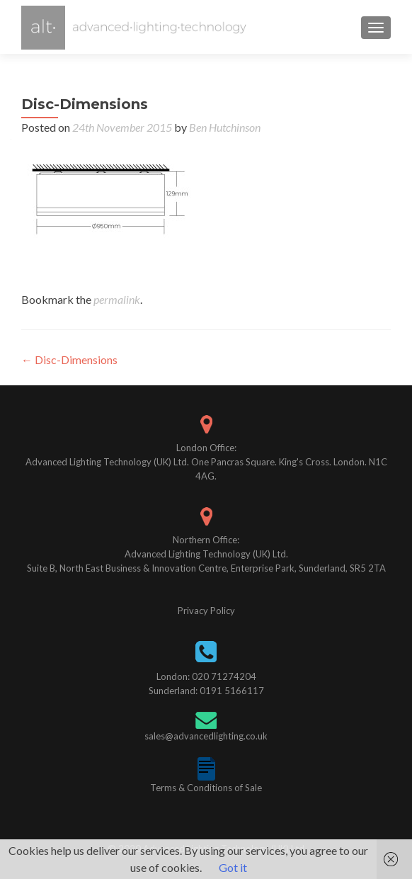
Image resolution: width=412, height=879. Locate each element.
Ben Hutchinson (225, 127)
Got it (233, 867)
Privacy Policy (206, 610)
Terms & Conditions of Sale (206, 787)
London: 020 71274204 (206, 676)
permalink (116, 299)
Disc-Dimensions (69, 359)
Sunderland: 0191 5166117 (206, 690)
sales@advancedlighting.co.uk (206, 736)
